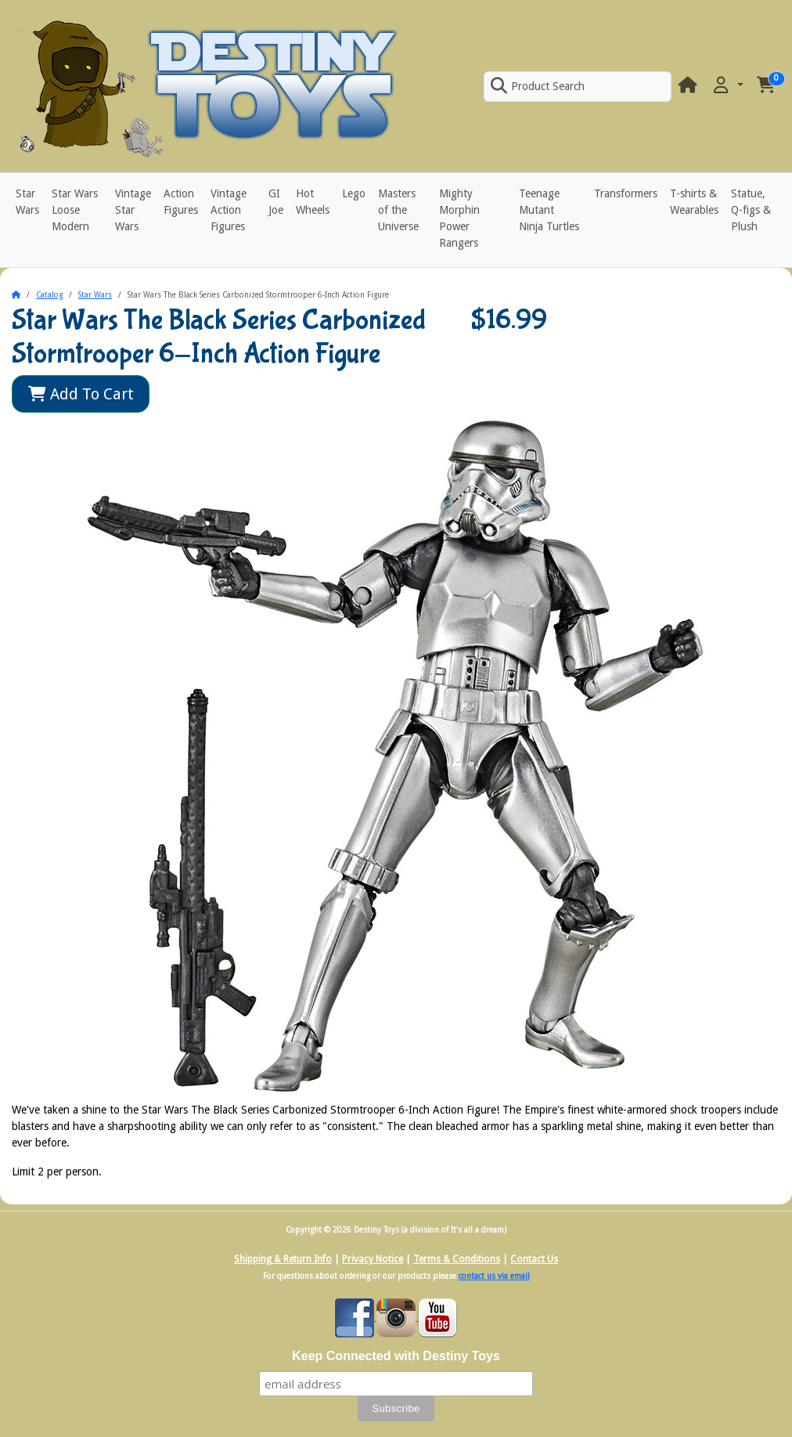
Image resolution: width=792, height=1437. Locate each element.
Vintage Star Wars (133, 210)
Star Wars (27, 201)
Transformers (625, 193)
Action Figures (181, 201)
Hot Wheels (312, 201)
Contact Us (534, 1259)
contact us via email (494, 1276)
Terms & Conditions (456, 1259)
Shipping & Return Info (283, 1259)
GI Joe (275, 201)
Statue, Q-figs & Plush (751, 210)
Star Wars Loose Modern (75, 210)
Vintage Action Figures (229, 210)
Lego (353, 193)
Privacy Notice (372, 1259)
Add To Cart (81, 394)
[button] (727, 85)
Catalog (49, 295)
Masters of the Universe (398, 210)
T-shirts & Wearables (694, 201)
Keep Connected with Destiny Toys (396, 1356)
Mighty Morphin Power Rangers (459, 218)
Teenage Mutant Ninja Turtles (549, 210)
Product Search (538, 86)
